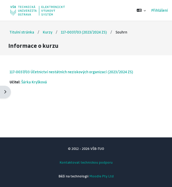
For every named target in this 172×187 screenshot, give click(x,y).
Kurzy (47, 32)
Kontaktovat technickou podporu (86, 162)
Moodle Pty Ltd (101, 176)
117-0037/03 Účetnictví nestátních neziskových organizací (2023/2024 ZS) (71, 71)
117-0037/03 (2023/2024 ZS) (84, 32)
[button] (141, 10)
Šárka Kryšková (34, 82)
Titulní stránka (22, 32)
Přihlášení (159, 10)
